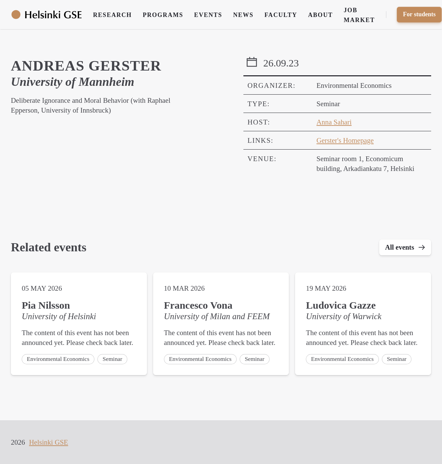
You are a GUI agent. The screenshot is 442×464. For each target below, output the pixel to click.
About (320, 15)
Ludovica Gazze (340, 305)
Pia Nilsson (46, 305)
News (243, 15)
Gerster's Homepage (344, 140)
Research (112, 15)
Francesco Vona (198, 305)
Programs (163, 15)
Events (208, 15)
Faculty (280, 15)
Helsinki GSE (48, 442)
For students (419, 14)
